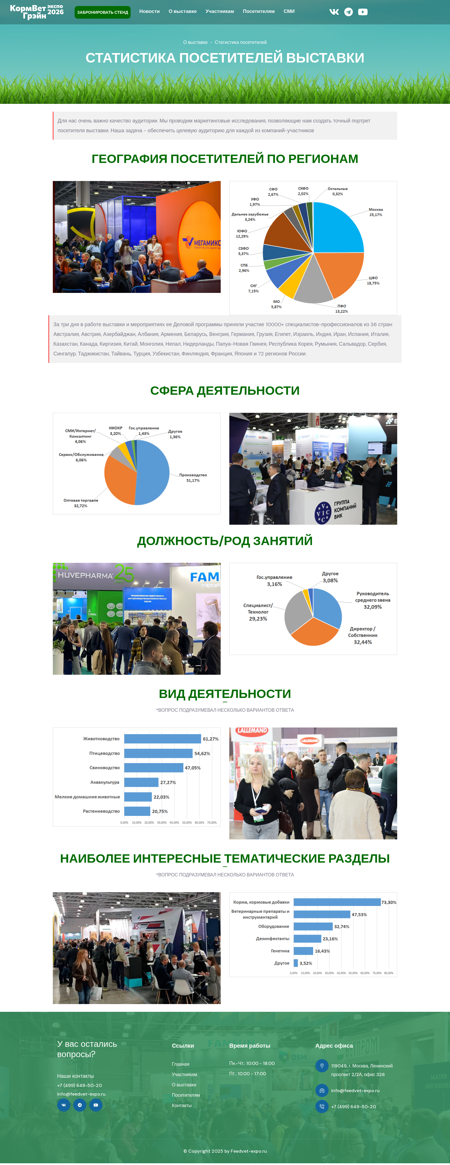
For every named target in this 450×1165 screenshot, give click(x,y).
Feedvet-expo (246, 1153)
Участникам (184, 1076)
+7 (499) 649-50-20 (79, 1087)
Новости (149, 11)
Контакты (182, 1107)
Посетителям (186, 1097)
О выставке (195, 42)
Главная (180, 1066)
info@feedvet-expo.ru (81, 1096)
